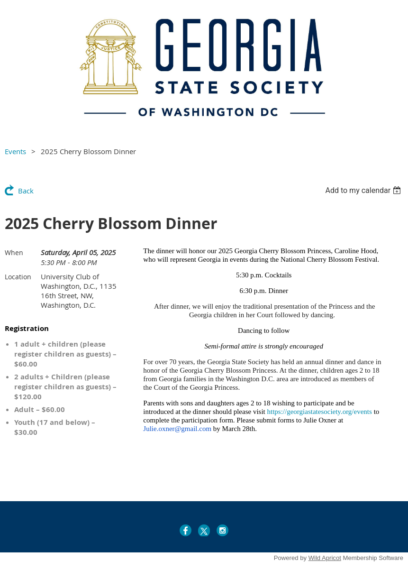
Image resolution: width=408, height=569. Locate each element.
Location (18, 276)
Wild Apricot (324, 557)
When (14, 252)
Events (15, 151)
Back (26, 190)
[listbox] (364, 190)
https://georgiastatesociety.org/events (319, 411)
